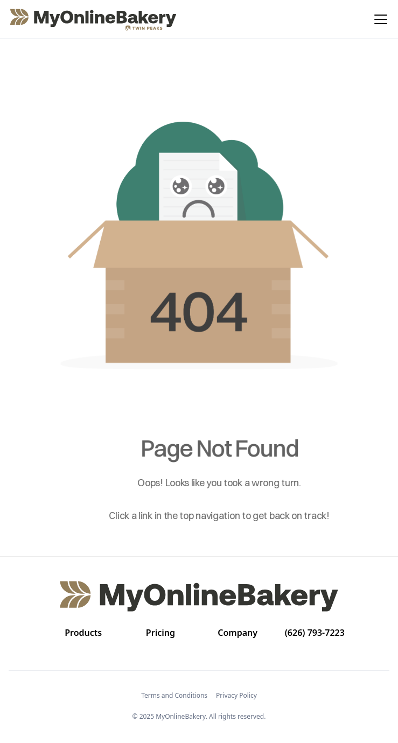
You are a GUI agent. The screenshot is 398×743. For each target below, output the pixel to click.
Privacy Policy (236, 695)
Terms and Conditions (174, 695)
